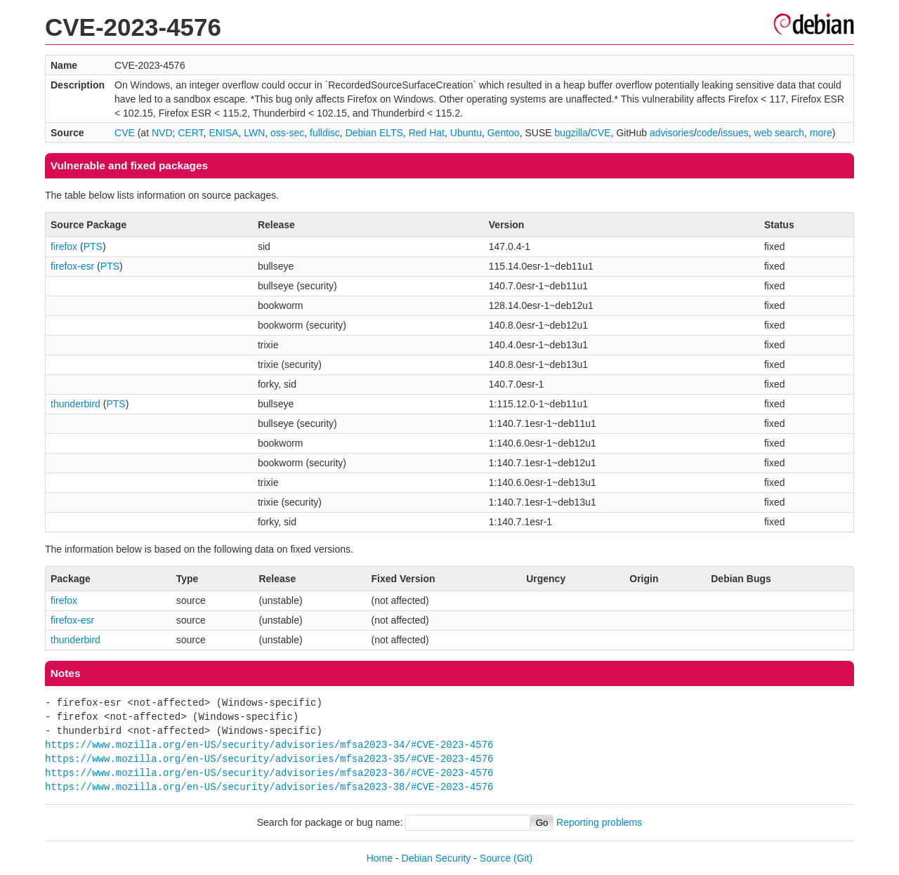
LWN (254, 132)
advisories (672, 132)
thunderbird (75, 403)
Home (380, 858)
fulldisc (325, 132)
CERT (190, 132)
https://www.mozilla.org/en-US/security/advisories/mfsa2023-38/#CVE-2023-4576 (269, 787)
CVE (124, 132)
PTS (93, 246)
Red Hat (427, 132)
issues (735, 132)
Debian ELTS (374, 132)
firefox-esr (72, 266)
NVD (162, 132)
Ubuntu (466, 132)
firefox (64, 246)
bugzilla (570, 132)
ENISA (223, 132)
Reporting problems (599, 822)
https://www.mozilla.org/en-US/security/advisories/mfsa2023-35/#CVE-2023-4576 (269, 758)
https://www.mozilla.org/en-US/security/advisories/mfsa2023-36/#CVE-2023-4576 (269, 772)
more (821, 132)
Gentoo (503, 132)
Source (495, 858)
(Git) (522, 858)
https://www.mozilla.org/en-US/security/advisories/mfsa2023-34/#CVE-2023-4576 (269, 744)
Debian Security (436, 858)
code (707, 132)
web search (779, 132)
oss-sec (287, 132)
